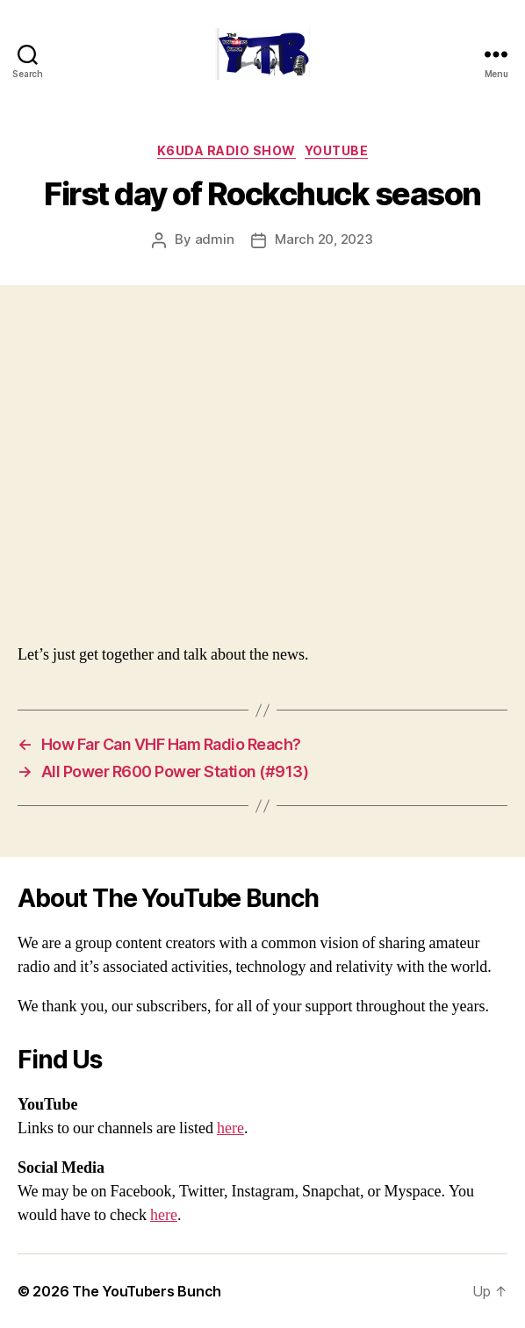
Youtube (337, 150)
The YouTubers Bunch (146, 1291)
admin (214, 239)
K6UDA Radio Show (226, 150)
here (230, 1128)
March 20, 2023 (323, 239)
